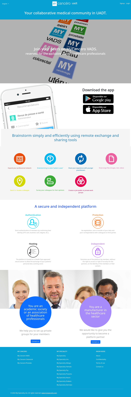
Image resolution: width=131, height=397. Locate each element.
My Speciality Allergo (64, 363)
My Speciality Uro (63, 359)
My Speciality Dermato (64, 385)
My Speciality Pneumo (64, 374)
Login (128, 3)
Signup (122, 3)
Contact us (35, 341)
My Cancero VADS (23, 356)
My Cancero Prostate (24, 363)
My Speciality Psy (62, 370)
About (98, 356)
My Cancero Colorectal (25, 359)
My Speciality (61, 356)
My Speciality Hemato (64, 367)
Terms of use (100, 363)
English (5, 4)
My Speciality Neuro (63, 378)
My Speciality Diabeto (64, 381)
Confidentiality (101, 359)
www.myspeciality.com (49, 393)
